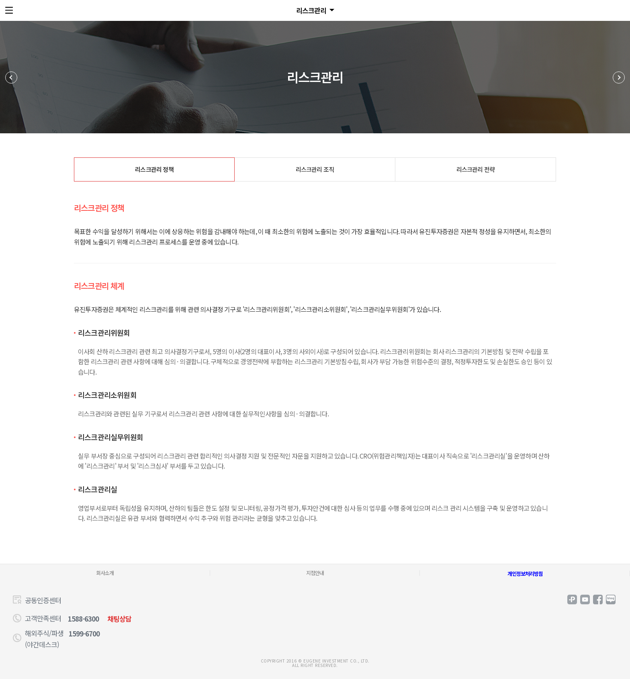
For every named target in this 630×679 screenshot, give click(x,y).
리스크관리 (311, 10)
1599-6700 (84, 633)
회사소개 (105, 573)
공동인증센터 (43, 600)
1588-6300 (83, 619)
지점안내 (315, 573)
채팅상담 (119, 619)
